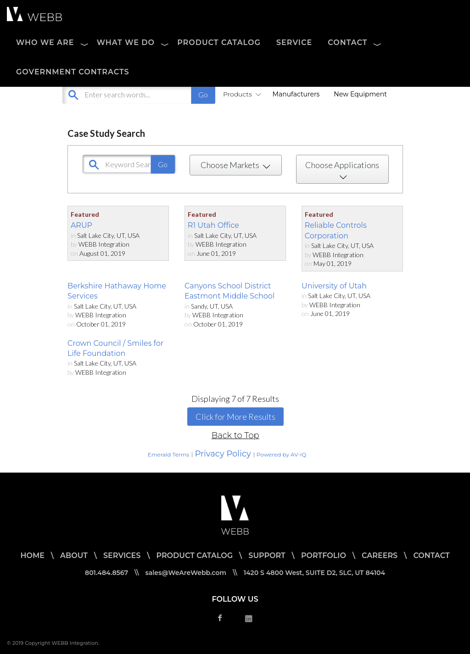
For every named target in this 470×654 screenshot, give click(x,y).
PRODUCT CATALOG (219, 42)
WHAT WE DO (126, 42)
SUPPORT (266, 555)
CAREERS (379, 555)
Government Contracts (72, 72)
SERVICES (121, 555)
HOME (32, 555)
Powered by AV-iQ (281, 454)
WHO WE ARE (45, 42)
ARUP (81, 225)
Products (240, 94)
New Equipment (360, 94)
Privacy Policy (223, 454)
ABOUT (74, 555)
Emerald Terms (169, 454)
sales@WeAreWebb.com (186, 573)
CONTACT (347, 42)
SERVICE (294, 42)
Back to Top (235, 435)
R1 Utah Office (213, 225)
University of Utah (334, 286)
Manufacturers (296, 94)
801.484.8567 (106, 573)
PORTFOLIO (323, 555)
